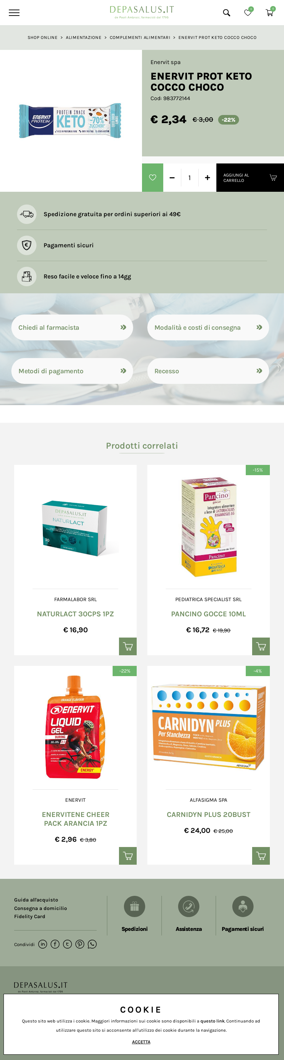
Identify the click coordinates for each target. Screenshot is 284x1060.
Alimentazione (84, 37)
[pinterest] (79, 945)
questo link (212, 1021)
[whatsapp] (92, 945)
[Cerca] (226, 12)
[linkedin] (42, 945)
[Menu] (13, 13)
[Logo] (142, 10)
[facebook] (55, 945)
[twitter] (67, 945)
